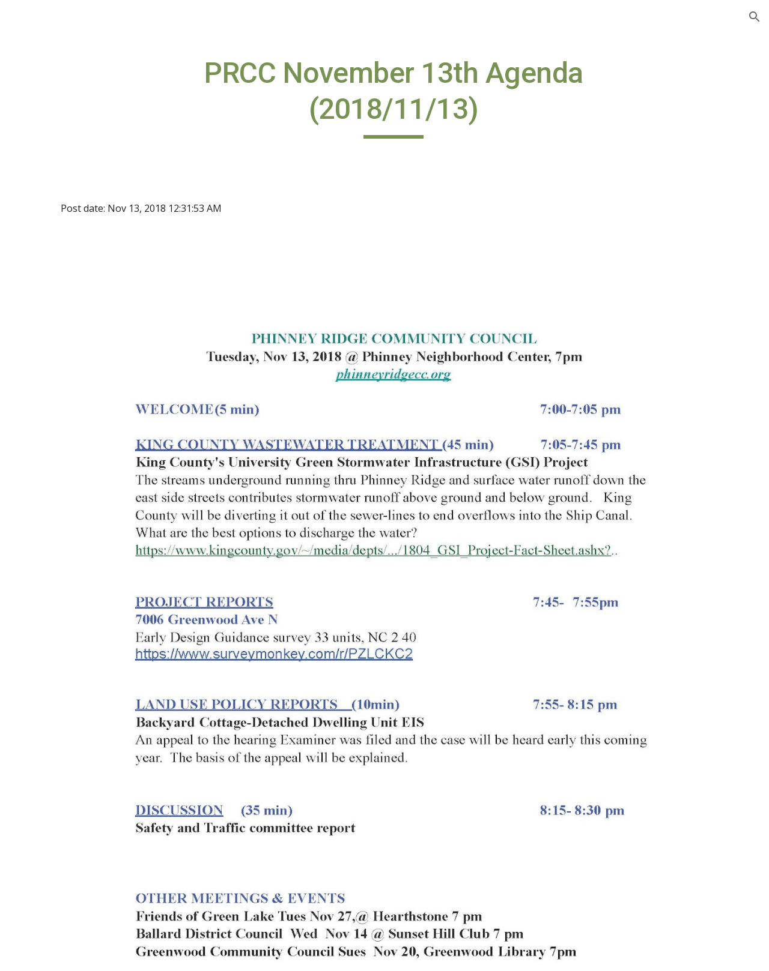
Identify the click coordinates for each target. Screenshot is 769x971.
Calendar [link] (44, 494)
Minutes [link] (42, 519)
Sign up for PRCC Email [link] (75, 186)
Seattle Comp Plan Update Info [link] (83, 218)
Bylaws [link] (39, 469)
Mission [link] (41, 543)
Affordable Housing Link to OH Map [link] (79, 298)
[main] (459, 96)
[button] (754, 16)
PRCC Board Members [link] (74, 608)
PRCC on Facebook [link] (66, 394)
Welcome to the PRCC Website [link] (72, 153)
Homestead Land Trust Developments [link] (76, 337)
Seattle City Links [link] (62, 633)
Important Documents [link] (74, 419)
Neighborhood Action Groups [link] (73, 576)
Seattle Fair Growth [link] (67, 444)
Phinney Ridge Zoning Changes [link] (73, 258)
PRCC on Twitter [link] (61, 370)
